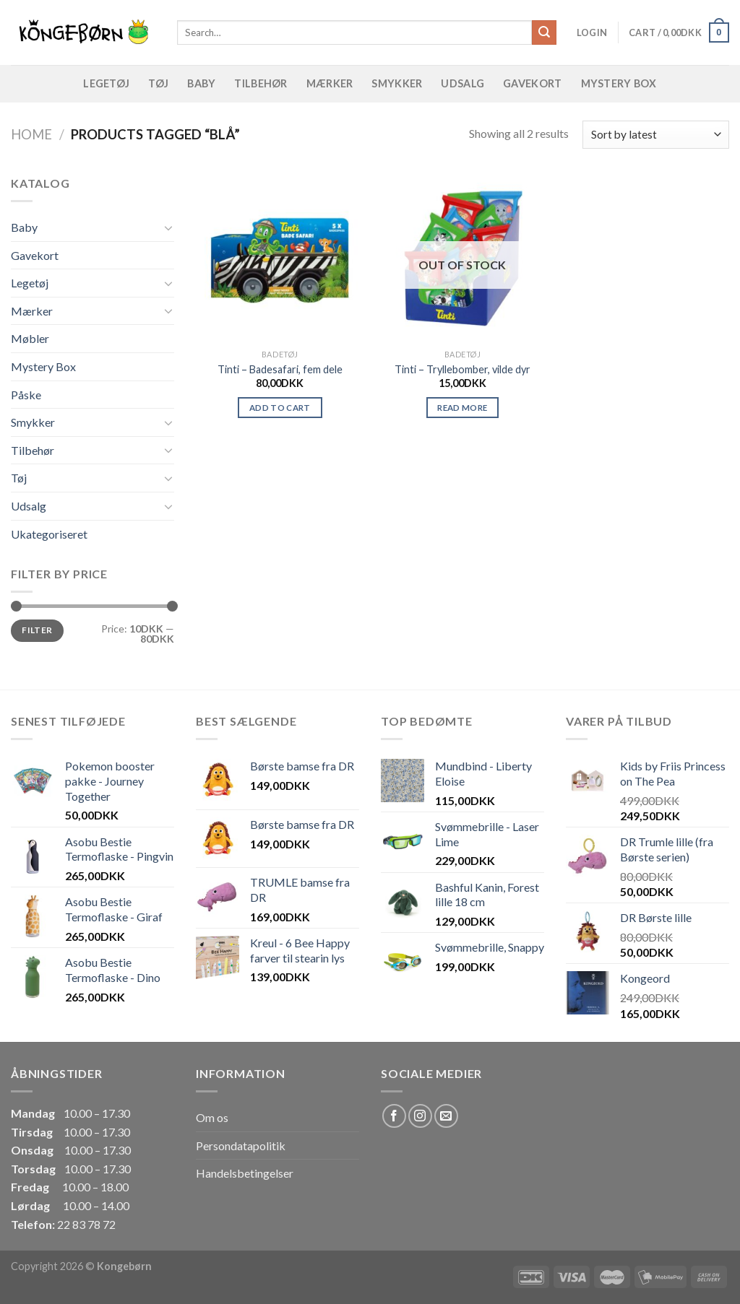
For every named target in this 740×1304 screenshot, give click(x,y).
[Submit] (544, 32)
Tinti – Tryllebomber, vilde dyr (462, 369)
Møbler (30, 338)
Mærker (329, 83)
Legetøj (106, 83)
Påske (26, 394)
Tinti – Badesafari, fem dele (280, 369)
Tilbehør (260, 83)
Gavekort (532, 83)
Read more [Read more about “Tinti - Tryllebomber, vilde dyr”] (462, 407)
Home (31, 134)
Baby (201, 83)
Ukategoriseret (49, 534)
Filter (37, 630)
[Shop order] (655, 135)
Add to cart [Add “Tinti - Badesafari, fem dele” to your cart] (280, 407)
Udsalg (462, 83)
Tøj (158, 83)
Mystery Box (619, 83)
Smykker (396, 83)
